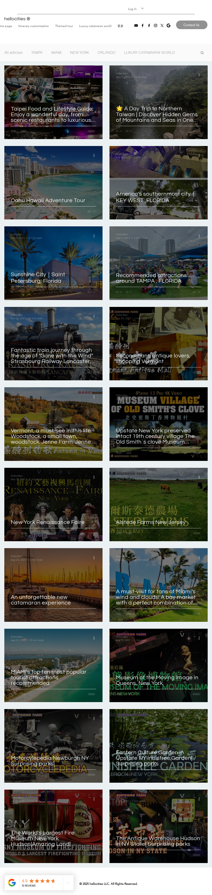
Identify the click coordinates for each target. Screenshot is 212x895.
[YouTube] (136, 25)
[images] (168, 25)
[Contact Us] (191, 25)
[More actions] (95, 75)
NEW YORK (79, 52)
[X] (162, 25)
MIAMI (56, 52)
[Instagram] (155, 25)
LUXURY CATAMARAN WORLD (149, 52)
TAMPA (37, 52)
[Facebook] (142, 25)
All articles (13, 52)
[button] (142, 8)
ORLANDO (107, 52)
